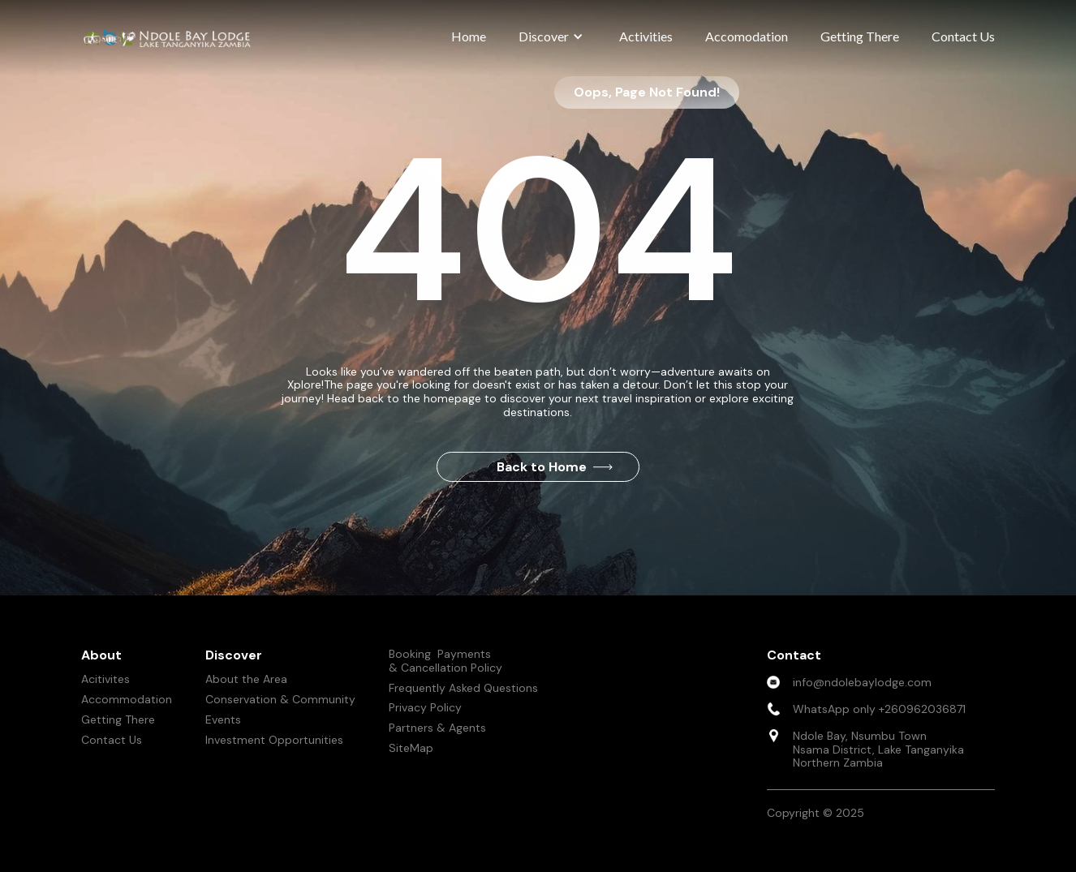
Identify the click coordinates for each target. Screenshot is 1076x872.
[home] (170, 38)
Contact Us (963, 36)
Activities (646, 36)
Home (468, 36)
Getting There (859, 36)
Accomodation (746, 36)
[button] (553, 36)
